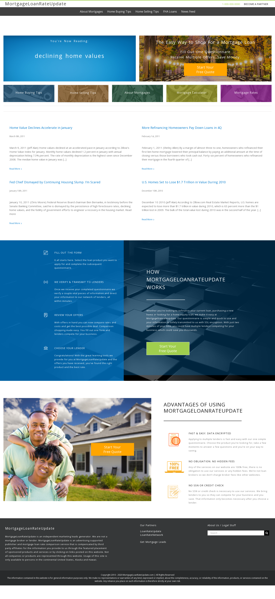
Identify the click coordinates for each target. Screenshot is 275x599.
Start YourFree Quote (205, 69)
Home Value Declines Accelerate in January (40, 128)
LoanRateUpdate (150, 540)
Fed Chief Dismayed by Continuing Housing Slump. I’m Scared (116, 163)
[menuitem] (93, 11)
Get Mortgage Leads (153, 551)
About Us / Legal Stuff (222, 534)
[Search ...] (236, 542)
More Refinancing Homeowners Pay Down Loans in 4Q (165, 128)
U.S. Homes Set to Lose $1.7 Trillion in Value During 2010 (137, 185)
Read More (14, 168)
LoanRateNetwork (151, 544)
